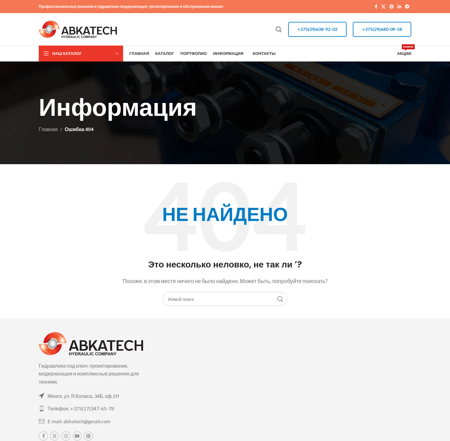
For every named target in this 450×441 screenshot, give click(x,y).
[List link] (98, 396)
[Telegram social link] (407, 6)
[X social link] (383, 6)
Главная (48, 129)
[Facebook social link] (376, 6)
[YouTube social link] (77, 436)
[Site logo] (78, 29)
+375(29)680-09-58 (382, 29)
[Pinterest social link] (392, 6)
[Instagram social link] (66, 436)
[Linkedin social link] (399, 6)
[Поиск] (278, 29)
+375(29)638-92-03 (317, 29)
